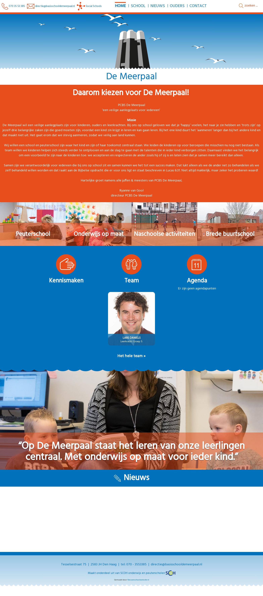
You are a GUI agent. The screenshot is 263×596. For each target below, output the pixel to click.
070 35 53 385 (13, 6)
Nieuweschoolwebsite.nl (138, 580)
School (138, 6)
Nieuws (157, 6)
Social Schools (89, 6)
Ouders (177, 6)
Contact (197, 6)
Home (120, 6)
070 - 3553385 (136, 564)
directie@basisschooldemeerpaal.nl (55, 6)
